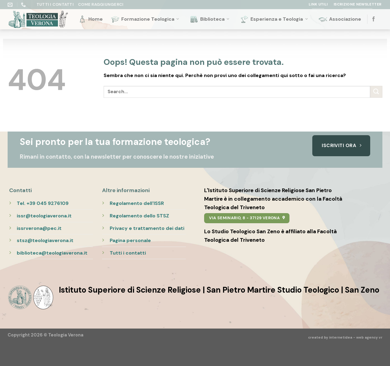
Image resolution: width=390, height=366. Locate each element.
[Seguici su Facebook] (373, 19)
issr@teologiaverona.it (44, 216)
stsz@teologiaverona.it (45, 240)
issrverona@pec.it (39, 228)
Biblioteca (210, 19)
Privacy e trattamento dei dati (147, 228)
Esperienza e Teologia (274, 19)
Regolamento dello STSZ (139, 216)
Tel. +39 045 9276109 (43, 203)
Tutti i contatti (128, 253)
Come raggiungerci (100, 4)
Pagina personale (130, 240)
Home (90, 19)
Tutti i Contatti (55, 4)
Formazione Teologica (145, 19)
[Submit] (376, 92)
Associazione (339, 19)
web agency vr (369, 337)
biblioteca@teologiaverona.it (52, 253)
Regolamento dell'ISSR (137, 203)
